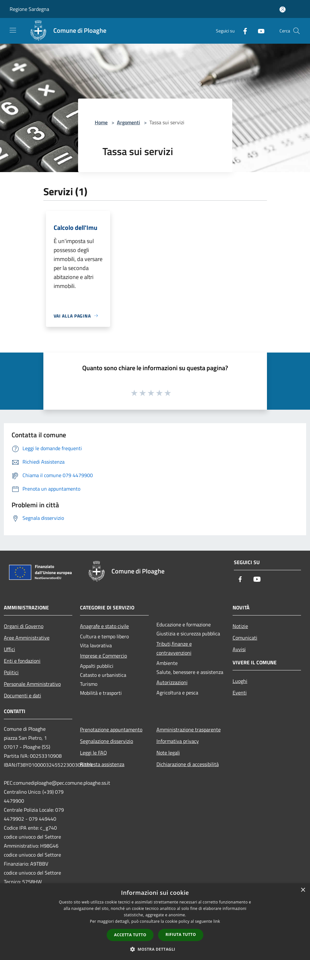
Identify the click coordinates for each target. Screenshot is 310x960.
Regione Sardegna (29, 9)
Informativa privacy (177, 741)
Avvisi (239, 649)
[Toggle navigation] (13, 30)
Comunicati (245, 637)
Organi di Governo (23, 626)
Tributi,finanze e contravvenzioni (174, 648)
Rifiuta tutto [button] (180, 934)
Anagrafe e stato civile (104, 626)
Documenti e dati (22, 695)
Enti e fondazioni (22, 661)
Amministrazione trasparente (188, 729)
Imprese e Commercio (103, 655)
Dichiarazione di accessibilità (187, 764)
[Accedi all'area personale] (282, 9)
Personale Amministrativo (32, 684)
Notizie (240, 626)
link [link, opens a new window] (216, 921)
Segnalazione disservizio (106, 741)
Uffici (9, 649)
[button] (155, 949)
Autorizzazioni (172, 682)
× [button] (302, 890)
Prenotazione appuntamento (111, 729)
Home (101, 122)
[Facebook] (242, 30)
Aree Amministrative (26, 637)
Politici (11, 672)
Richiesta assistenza (102, 764)
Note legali (168, 752)
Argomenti (128, 122)
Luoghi (240, 681)
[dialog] (155, 921)
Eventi (240, 692)
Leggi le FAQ (93, 752)
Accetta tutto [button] (130, 935)
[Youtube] (258, 30)
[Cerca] (296, 31)
